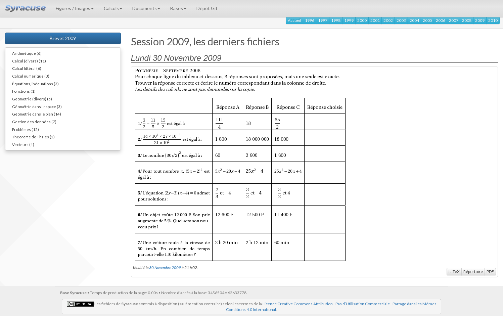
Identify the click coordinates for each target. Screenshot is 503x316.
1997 (322, 20)
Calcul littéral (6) (26, 68)
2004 (414, 20)
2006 (440, 20)
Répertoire (473, 271)
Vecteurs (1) (23, 144)
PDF (490, 271)
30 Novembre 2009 (165, 267)
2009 (480, 20)
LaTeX (454, 271)
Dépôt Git (207, 8)
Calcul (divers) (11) (29, 60)
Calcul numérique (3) (30, 76)
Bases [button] (178, 8)
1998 (335, 20)
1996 (309, 20)
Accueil (294, 20)
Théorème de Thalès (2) (33, 136)
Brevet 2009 (63, 38)
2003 (401, 20)
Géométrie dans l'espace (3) (37, 106)
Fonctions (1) (24, 91)
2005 (427, 20)
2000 (362, 20)
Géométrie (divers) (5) (32, 98)
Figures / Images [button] (75, 8)
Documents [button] (146, 8)
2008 (466, 20)
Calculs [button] (113, 8)
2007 (453, 20)
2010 (493, 20)
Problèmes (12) (25, 129)
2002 (388, 20)
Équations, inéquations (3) (35, 83)
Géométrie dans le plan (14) (36, 113)
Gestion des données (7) (34, 121)
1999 (349, 20)
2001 (375, 20)
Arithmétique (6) (27, 53)
